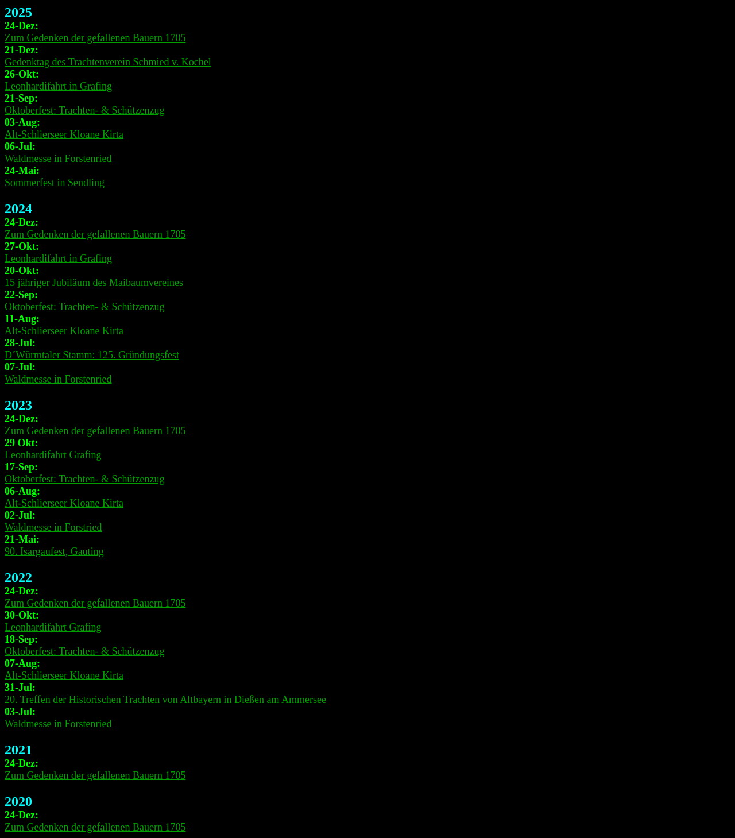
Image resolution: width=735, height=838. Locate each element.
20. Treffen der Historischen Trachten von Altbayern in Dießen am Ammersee (165, 699)
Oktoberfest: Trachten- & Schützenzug (84, 110)
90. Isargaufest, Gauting (54, 551)
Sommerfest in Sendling (55, 182)
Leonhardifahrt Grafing (53, 455)
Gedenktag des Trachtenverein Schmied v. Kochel (108, 62)
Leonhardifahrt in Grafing (58, 86)
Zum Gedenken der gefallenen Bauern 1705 (95, 38)
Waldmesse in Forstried (53, 527)
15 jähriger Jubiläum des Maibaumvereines (94, 282)
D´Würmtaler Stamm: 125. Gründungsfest (92, 355)
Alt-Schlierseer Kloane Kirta (64, 134)
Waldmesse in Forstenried (58, 158)
